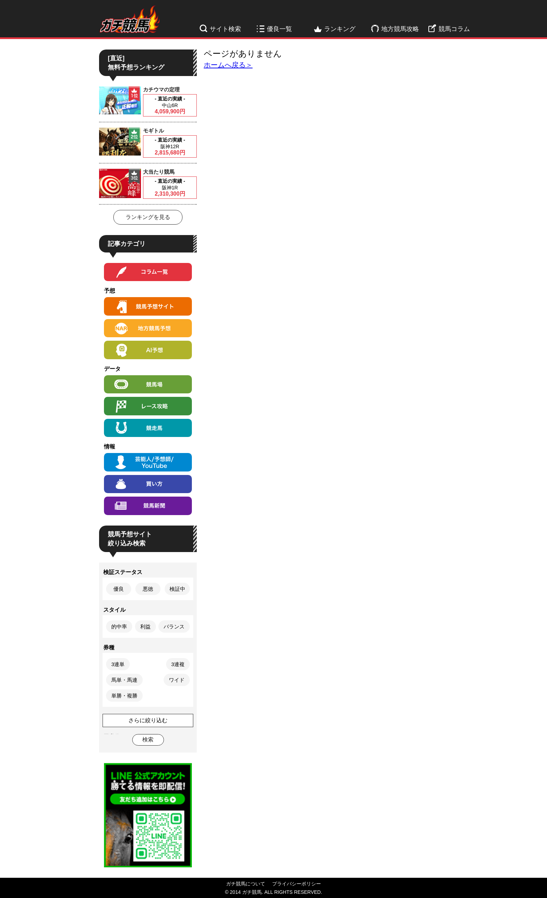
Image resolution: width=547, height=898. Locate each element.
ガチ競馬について (245, 883)
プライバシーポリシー (296, 883)
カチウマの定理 (161, 89)
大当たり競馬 (158, 172)
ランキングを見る (148, 217)
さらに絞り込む (147, 720)
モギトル (153, 131)
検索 (147, 739)
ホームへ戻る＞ (228, 64)
